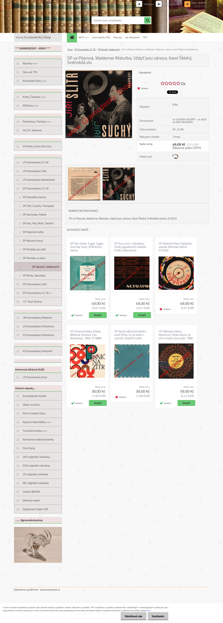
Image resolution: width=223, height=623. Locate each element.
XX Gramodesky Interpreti (37, 351)
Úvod (70, 49)
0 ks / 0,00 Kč (199, 3)
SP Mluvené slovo (33, 241)
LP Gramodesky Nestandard (39, 180)
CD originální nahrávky (35, 474)
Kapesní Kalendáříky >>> (37, 422)
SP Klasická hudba (33, 232)
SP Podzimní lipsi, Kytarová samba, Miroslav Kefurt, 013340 (175, 247)
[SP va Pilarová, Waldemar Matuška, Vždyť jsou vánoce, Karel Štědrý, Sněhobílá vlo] (98, 71)
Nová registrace (171, 4)
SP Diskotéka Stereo (34, 197)
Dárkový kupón (31, 500)
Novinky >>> (30, 63)
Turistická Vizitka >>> (35, 431)
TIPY (145, 37)
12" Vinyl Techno (32, 301)
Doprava (118, 37)
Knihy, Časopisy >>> (34, 97)
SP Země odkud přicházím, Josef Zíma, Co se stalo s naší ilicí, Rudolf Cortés (130, 335)
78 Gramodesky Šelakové (37, 318)
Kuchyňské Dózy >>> (35, 81)
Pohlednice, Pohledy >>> (37, 121)
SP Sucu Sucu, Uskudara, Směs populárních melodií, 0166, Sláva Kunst (130, 247)
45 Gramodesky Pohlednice (38, 326)
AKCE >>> (84, 37)
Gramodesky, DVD (101, 37)
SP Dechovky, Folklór (35, 214)
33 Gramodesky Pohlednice (38, 335)
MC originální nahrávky (36, 483)
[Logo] (37, 20)
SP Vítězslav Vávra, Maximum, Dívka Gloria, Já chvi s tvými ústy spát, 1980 (176, 335)
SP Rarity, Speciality (34, 275)
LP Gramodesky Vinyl (35, 377)
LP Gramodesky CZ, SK (36, 162)
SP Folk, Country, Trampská (38, 206)
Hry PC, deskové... (33, 130)
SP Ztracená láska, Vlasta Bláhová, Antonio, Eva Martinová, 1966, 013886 (85, 335)
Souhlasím (158, 616)
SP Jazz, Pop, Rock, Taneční (38, 223)
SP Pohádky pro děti (34, 249)
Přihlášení (148, 4)
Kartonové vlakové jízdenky (38, 439)
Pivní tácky (29, 448)
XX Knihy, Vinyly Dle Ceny (37, 146)
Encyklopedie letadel (34, 396)
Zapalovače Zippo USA (35, 509)
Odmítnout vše (133, 616)
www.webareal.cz (50, 590)
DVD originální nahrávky (36, 465)
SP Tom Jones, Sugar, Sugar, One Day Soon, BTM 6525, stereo (87, 247)
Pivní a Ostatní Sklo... (35, 413)
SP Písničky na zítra (34, 258)
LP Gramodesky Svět (35, 171)
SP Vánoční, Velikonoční (45, 267)
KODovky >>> (30, 105)
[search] (147, 20)
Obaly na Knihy (31, 405)
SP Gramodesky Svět (35, 284)
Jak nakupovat (132, 37)
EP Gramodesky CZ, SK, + (37, 293)
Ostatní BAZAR (31, 492)
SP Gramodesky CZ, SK (36, 188)
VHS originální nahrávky (36, 457)
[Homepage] (73, 37)
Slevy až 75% (30, 72)
